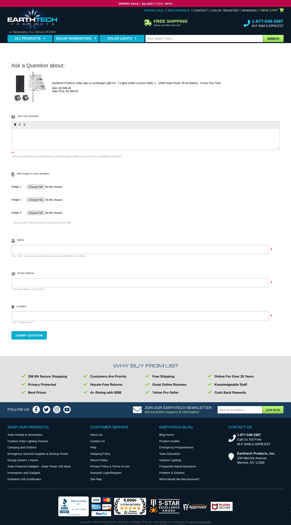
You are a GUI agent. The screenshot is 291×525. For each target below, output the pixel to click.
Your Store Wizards (200, 522)
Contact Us (97, 441)
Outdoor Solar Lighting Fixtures (28, 441)
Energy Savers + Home (23, 460)
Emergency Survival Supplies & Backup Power (38, 453)
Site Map (96, 479)
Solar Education (169, 453)
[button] (15, 124)
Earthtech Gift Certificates (24, 479)
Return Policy (99, 460)
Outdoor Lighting (170, 460)
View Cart (271, 10)
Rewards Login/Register (106, 472)
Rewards (249, 10)
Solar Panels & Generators (25, 434)
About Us (96, 434)
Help (93, 447)
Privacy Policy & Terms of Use (109, 466)
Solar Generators (74, 38)
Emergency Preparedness (176, 447)
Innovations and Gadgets (24, 472)
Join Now (273, 410)
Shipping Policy (100, 453)
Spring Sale (154, 10)
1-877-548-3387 (267, 21)
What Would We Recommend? (179, 479)
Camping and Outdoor (22, 447)
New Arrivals (178, 10)
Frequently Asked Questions (177, 466)
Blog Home (166, 434)
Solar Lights (120, 38)
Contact (200, 10)
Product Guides (169, 441)
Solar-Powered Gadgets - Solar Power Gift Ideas (39, 466)
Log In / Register (224, 10)
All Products (27, 38)
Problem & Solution (171, 472)
